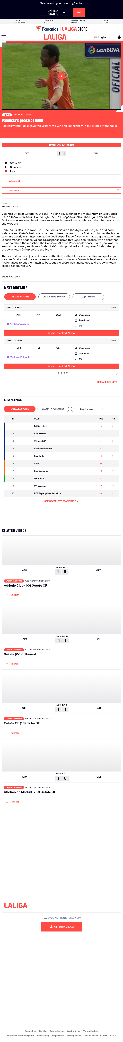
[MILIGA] (118, 37)
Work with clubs (90, 1031)
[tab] (20, 296)
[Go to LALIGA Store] (61, 28)
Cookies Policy (91, 1035)
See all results (108, 382)
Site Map (43, 1031)
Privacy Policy (74, 1035)
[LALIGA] (55, 37)
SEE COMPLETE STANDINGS (61, 501)
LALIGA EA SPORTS (20, 297)
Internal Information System (20, 1035)
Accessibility (43, 1035)
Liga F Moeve (88, 297)
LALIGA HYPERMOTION (54, 297)
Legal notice (58, 1035)
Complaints (30, 1031)
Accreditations (57, 1031)
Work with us (73, 1031)
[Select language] (103, 37)
